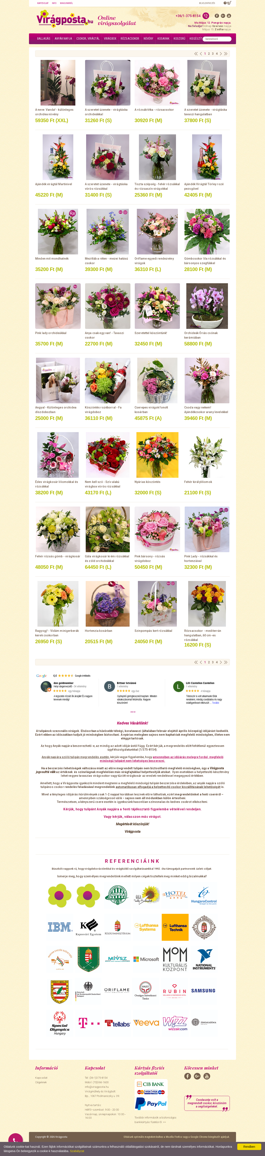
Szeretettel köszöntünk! (151, 333)
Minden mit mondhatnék (52, 258)
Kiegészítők (197, 38)
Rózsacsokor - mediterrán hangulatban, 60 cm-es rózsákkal (202, 635)
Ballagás (43, 38)
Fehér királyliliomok (198, 482)
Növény (148, 38)
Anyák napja (63, 38)
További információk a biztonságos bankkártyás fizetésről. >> (155, 1120)
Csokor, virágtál (88, 38)
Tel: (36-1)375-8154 (96, 1077)
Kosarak (163, 38)
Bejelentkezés (207, 3)
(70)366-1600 (101, 1082)
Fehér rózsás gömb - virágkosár (57, 556)
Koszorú (179, 38)
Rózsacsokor (130, 38)
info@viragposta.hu (97, 1086)
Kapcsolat (42, 3)
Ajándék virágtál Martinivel (53, 184)
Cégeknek (41, 1082)
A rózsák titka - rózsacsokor (154, 109)
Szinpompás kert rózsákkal (153, 630)
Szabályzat (77, 1151)
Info (54, 3)
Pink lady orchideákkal (50, 333)
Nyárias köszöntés (147, 482)
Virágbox (110, 38)
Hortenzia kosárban (98, 630)
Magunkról (66, 3)
